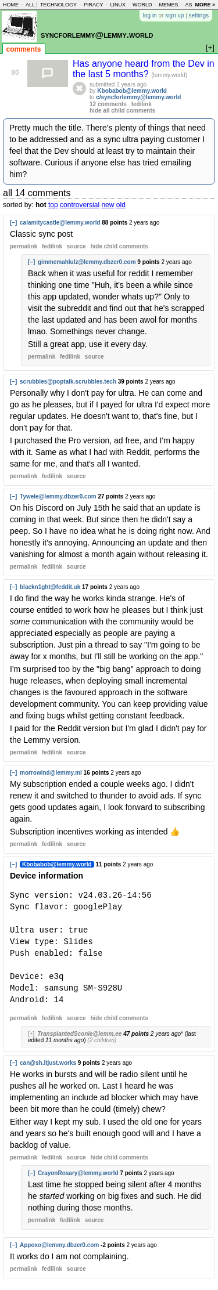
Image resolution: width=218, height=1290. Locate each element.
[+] (31, 1034)
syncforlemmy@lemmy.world (97, 34)
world (142, 5)
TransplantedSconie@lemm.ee (79, 1034)
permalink (23, 246)
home (11, 5)
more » (205, 5)
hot (41, 205)
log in (150, 15)
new (107, 205)
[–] (13, 222)
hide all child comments (122, 110)
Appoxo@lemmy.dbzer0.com (59, 1245)
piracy (93, 5)
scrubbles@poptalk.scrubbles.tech (68, 381)
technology (58, 5)
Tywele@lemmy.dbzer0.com (58, 496)
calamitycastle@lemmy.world (60, 222)
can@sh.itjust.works (48, 1063)
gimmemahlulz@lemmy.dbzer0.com (87, 262)
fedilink (141, 104)
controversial (79, 205)
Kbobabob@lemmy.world (132, 91)
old (121, 205)
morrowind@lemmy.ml (51, 772)
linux (118, 5)
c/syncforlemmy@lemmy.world (138, 97)
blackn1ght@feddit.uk (50, 587)
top (53, 205)
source (76, 246)
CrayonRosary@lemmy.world (78, 1173)
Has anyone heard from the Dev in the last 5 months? (144, 69)
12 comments (108, 104)
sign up (174, 15)
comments (23, 49)
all (30, 5)
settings (199, 15)
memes (168, 5)
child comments (119, 246)
